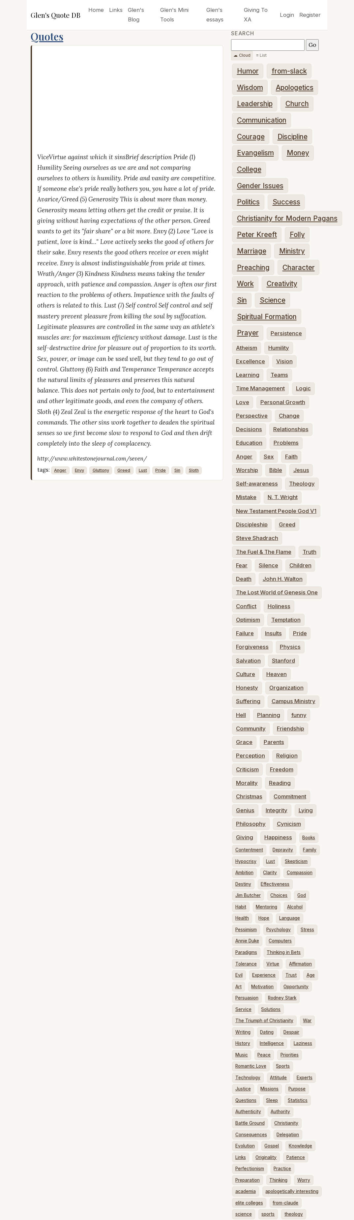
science (243, 1214)
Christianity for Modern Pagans (287, 218)
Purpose (297, 1088)
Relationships (291, 429)
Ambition (244, 872)
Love (242, 402)
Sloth (194, 470)
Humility (278, 347)
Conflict (246, 606)
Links (116, 10)
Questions (245, 1100)
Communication (261, 120)
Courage (251, 137)
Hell (241, 715)
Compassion (299, 872)
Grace (244, 742)
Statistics (298, 1100)
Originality (266, 1157)
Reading (280, 783)
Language (289, 918)
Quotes (47, 36)
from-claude (285, 1202)
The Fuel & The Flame (263, 552)
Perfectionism (249, 1168)
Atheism (246, 347)
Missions (269, 1088)
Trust (291, 975)
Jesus (301, 470)
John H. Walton (283, 579)
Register (310, 15)
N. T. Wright (283, 497)
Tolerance (246, 964)
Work (245, 284)
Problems (286, 442)
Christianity (286, 1123)
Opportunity (296, 986)
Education (249, 442)
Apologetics (294, 87)
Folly (297, 234)
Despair (291, 1032)
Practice (282, 1168)
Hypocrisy (245, 861)
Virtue (272, 964)
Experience (264, 975)
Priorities (289, 1054)
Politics (248, 202)
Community (251, 728)
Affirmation (300, 964)
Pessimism (246, 929)
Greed (123, 470)
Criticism (247, 769)
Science (272, 300)
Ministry (292, 251)
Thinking (278, 1180)
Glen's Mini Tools (174, 15)
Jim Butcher (248, 895)
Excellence (250, 361)
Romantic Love (250, 1066)
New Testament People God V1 (276, 511)
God (301, 895)
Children (300, 565)
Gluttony (101, 470)
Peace (264, 1054)
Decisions (249, 429)
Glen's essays (214, 15)
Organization (286, 687)
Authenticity (248, 1111)
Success (286, 202)
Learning (247, 375)
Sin (177, 470)
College (249, 169)
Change (289, 415)
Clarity (270, 872)
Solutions (270, 1009)
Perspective (252, 415)
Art (238, 986)
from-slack (289, 71)
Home (96, 10)
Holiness (279, 606)
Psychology (278, 929)
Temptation (286, 619)
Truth (309, 552)
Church (297, 104)
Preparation (247, 1180)
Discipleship (252, 524)
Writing (243, 1032)
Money (298, 153)
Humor (248, 71)
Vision (284, 361)
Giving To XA (256, 15)
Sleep (272, 1100)
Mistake (246, 497)
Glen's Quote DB (55, 14)
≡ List (261, 55)
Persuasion (246, 997)
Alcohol (295, 906)
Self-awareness (257, 483)
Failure (245, 633)
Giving (244, 837)
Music (241, 1054)
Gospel (271, 1145)
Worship (247, 470)
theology (293, 1214)
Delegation (288, 1134)
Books (308, 837)
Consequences (251, 1134)
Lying (306, 810)
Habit (240, 906)
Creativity (282, 284)
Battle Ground (250, 1123)
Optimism (248, 619)
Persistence (286, 333)
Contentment (249, 849)
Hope (263, 918)
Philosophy (251, 823)
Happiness (278, 837)
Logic (303, 388)
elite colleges (249, 1202)
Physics (290, 646)
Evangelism (255, 153)
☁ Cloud (242, 55)
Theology (302, 483)
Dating (267, 1032)
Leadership (255, 104)
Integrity (276, 810)
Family (309, 849)
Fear (242, 565)
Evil (239, 975)
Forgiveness (252, 646)
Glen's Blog (136, 15)
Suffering (248, 701)
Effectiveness (275, 884)
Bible (275, 470)
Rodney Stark (282, 997)
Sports (283, 1066)
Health (242, 918)
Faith (291, 456)
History (242, 1043)
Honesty (247, 687)
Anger (60, 470)
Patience (295, 1157)
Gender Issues (260, 186)
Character (298, 267)
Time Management (260, 388)
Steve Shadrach (257, 538)
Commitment (290, 796)
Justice (243, 1088)
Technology (247, 1077)
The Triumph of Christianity (264, 1020)
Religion (287, 755)
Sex (269, 456)
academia (245, 1191)
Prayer (248, 333)
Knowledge (300, 1145)
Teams (279, 375)
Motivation (262, 986)
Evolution (245, 1145)
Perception (250, 755)
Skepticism (296, 861)
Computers (280, 940)
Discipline (293, 137)
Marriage (251, 251)
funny (299, 715)
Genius (245, 810)
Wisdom (250, 87)
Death (243, 579)
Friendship (290, 728)
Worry (303, 1180)
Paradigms (246, 952)
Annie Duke (247, 940)
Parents (274, 742)
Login (287, 15)
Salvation (248, 660)
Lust (143, 470)
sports (268, 1214)
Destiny (243, 884)
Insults (273, 633)
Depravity (283, 849)
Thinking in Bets (284, 952)
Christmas (249, 796)
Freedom (281, 769)
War (307, 1020)
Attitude (278, 1077)
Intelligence (272, 1043)
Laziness (303, 1043)
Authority (280, 1111)
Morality (247, 783)
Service (243, 1009)
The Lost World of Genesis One (277, 592)
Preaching (253, 267)
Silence (268, 565)
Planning (268, 715)
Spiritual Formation (267, 316)
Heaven (276, 674)
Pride (160, 470)
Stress (307, 929)
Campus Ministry (293, 701)
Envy (79, 470)
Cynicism (289, 823)
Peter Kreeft (257, 234)
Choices (278, 895)
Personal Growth (282, 402)
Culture (245, 674)
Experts (304, 1077)
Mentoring (266, 906)
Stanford (283, 660)
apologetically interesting (291, 1191)
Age (311, 975)
